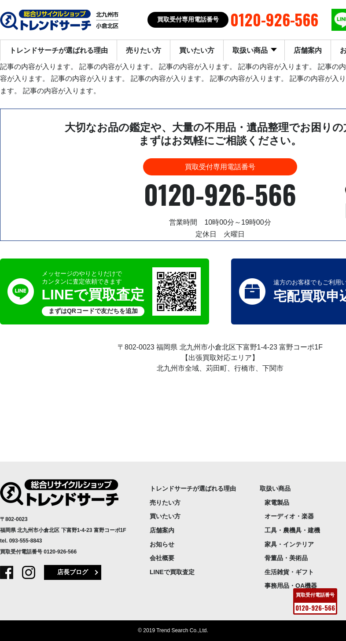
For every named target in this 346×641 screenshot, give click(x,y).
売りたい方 (143, 50)
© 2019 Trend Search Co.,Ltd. (173, 630)
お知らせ (162, 544)
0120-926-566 (60, 552)
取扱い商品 (250, 50)
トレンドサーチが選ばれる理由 (58, 50)
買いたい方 (196, 50)
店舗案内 (308, 50)
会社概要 (162, 557)
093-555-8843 (25, 541)
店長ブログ (72, 571)
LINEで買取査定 (172, 571)
